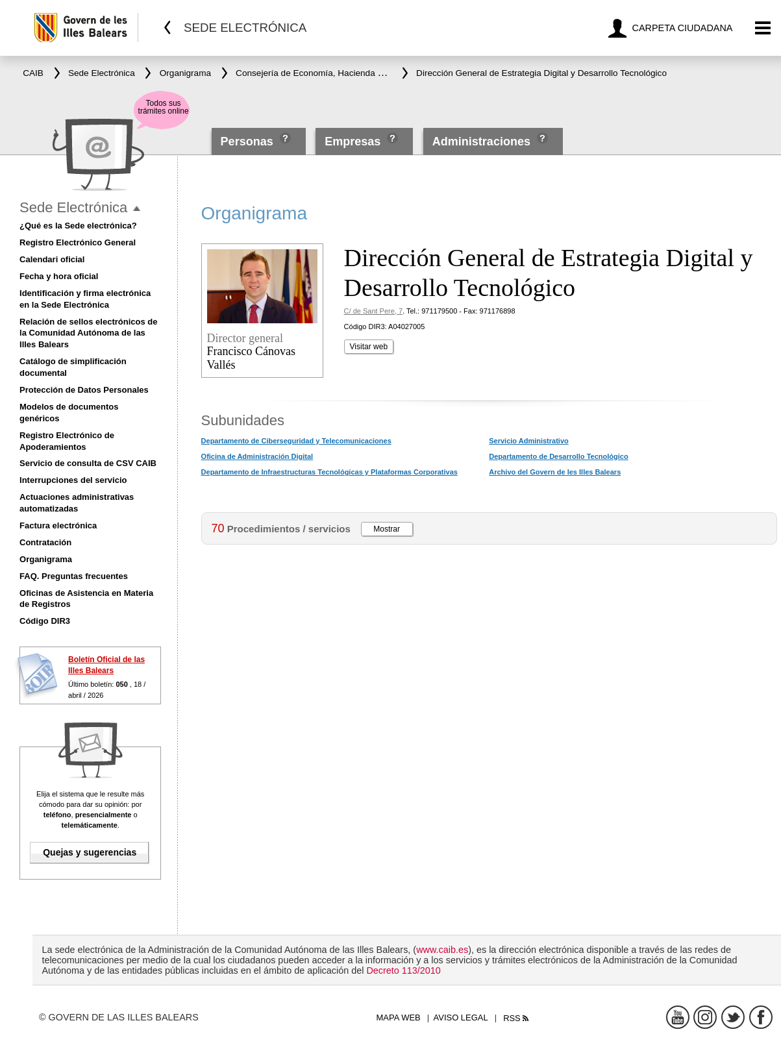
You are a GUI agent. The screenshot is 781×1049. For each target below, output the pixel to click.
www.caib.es (442, 949)
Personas (249, 141)
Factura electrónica (58, 525)
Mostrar (386, 529)
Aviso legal (461, 1017)
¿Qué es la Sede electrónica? (78, 225)
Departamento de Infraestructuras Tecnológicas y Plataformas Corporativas (329, 472)
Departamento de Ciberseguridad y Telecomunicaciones (296, 441)
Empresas (352, 141)
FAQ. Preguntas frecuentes (73, 576)
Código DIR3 (44, 621)
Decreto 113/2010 (403, 970)
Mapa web (399, 1017)
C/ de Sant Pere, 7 (373, 311)
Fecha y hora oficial (58, 276)
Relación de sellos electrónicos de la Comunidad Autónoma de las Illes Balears (88, 333)
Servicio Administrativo (528, 441)
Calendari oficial (51, 259)
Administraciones (481, 141)
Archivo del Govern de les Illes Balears (555, 472)
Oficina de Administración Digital (257, 456)
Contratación (45, 542)
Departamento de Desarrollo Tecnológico (558, 456)
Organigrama (45, 559)
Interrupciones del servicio (73, 480)
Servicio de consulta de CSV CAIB (87, 463)
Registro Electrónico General (77, 242)
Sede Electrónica (73, 207)
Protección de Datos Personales (84, 390)
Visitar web (369, 346)
